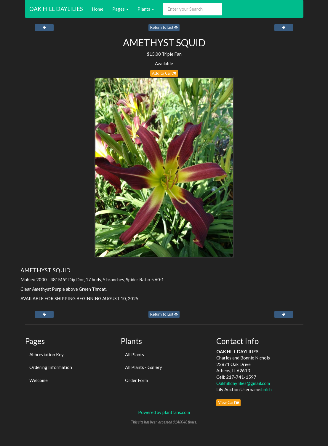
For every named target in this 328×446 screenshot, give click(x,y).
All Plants (134, 354)
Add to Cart (164, 73)
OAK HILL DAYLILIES (56, 8)
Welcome (38, 380)
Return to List (164, 27)
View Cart (228, 402)
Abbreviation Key (46, 354)
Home (97, 9)
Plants (145, 9)
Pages (120, 9)
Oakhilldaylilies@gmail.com (243, 383)
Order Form (136, 380)
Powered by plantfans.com (164, 412)
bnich (266, 389)
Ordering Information (50, 367)
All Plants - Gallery (143, 367)
